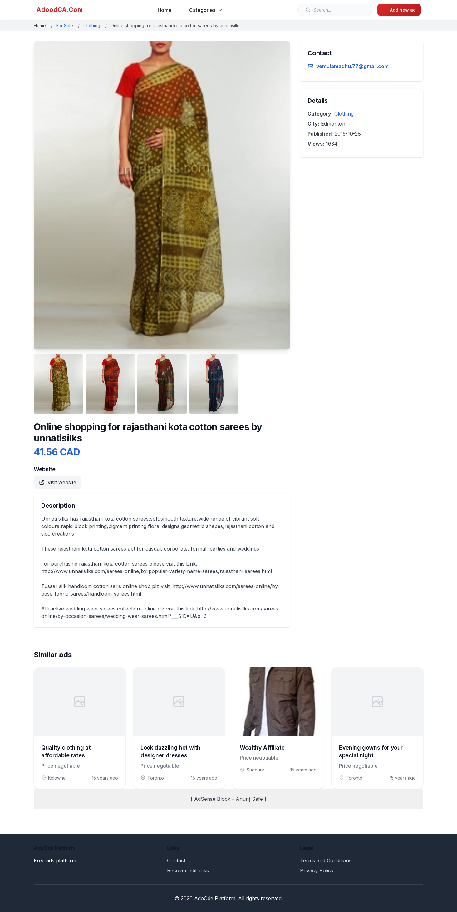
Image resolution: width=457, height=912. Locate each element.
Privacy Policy (317, 870)
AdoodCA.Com (59, 9)
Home (165, 10)
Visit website (57, 482)
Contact (176, 860)
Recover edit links (188, 870)
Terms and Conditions (325, 860)
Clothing (91, 25)
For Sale (64, 25)
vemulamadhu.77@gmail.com (352, 66)
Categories (206, 10)
